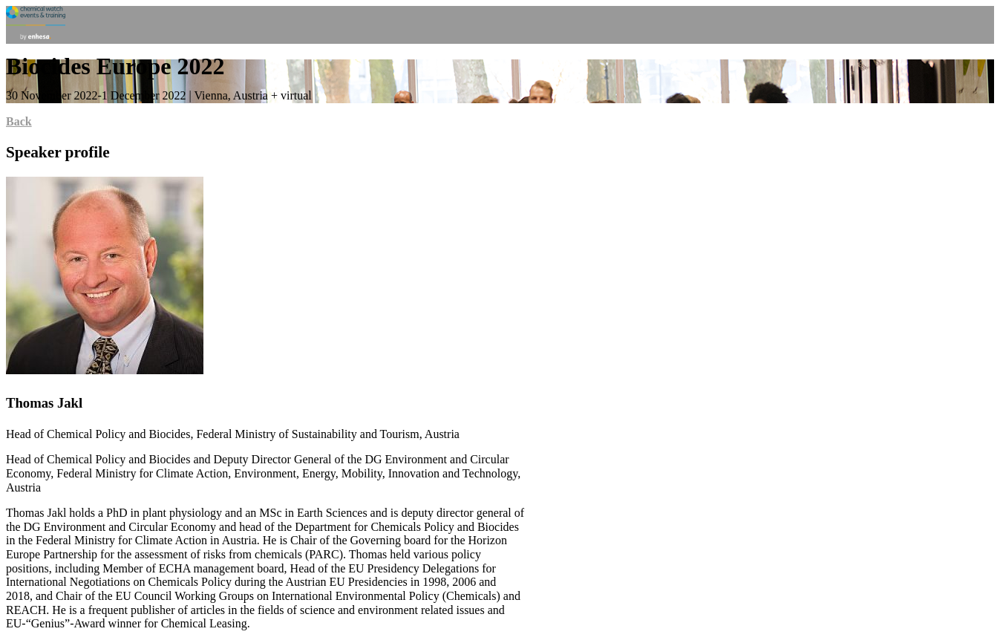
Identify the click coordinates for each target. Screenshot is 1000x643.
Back (19, 121)
